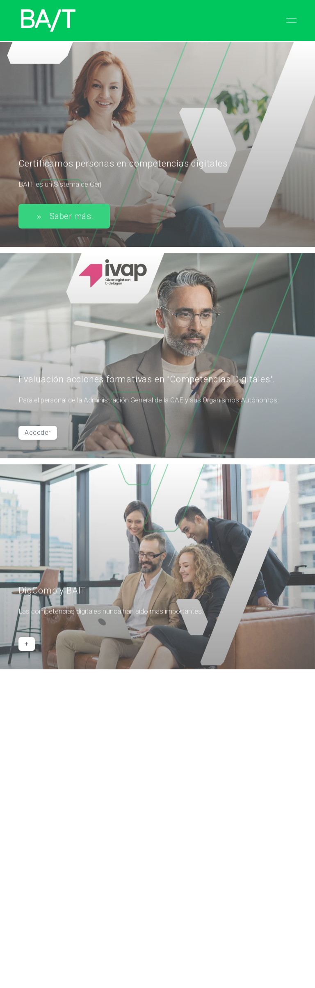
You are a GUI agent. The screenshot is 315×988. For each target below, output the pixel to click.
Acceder (38, 434)
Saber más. (64, 218)
